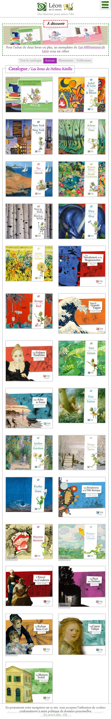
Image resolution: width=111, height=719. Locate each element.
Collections (84, 60)
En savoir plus (52, 714)
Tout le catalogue (30, 60)
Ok (65, 714)
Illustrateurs (66, 60)
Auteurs (50, 60)
